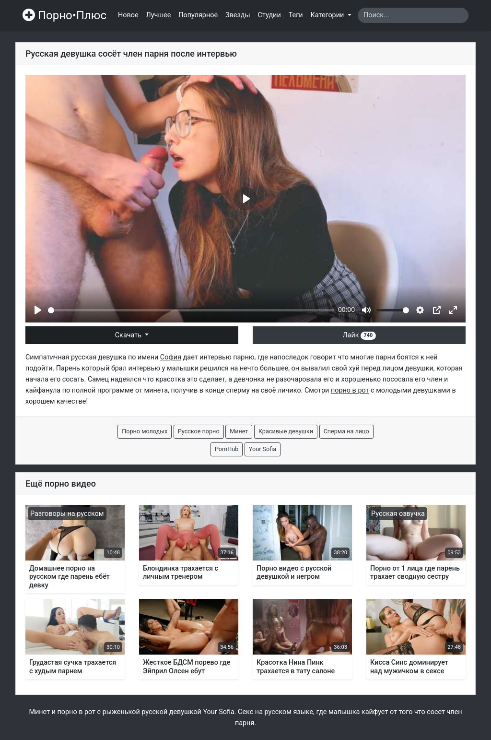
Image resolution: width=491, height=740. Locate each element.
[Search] (413, 15)
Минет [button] (239, 431)
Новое (128, 15)
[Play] (38, 310)
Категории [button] (328, 15)
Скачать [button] (129, 335)
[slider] (191, 310)
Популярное (198, 15)
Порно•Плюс (64, 15)
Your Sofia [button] (262, 449)
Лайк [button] (358, 335)
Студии (269, 15)
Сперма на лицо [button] (346, 431)
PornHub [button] (226, 449)
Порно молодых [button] (144, 431)
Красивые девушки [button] (285, 431)
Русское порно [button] (199, 431)
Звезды (237, 15)
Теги (296, 15)
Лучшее (158, 15)
